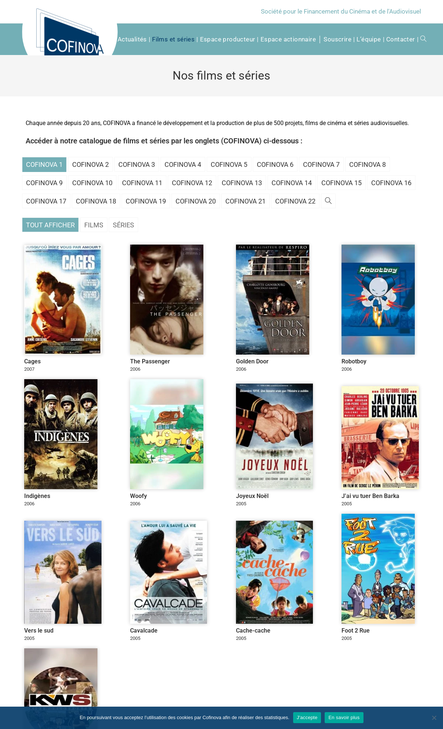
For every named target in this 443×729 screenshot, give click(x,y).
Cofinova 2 (90, 164)
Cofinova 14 (292, 183)
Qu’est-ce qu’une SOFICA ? (257, 702)
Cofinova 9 (44, 183)
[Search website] (421, 39)
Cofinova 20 (196, 201)
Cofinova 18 (96, 201)
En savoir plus (343, 717)
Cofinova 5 (229, 164)
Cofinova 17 (46, 201)
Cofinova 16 (391, 183)
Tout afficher (50, 225)
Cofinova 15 (341, 183)
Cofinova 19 (146, 201)
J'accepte (307, 717)
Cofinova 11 (142, 183)
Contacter (302, 702)
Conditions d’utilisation (393, 702)
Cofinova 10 (92, 183)
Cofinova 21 (245, 201)
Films (93, 225)
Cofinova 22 (295, 201)
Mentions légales (340, 702)
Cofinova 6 (275, 164)
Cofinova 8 (367, 164)
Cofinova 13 (242, 183)
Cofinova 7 (321, 164)
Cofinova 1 (44, 164)
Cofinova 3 (136, 164)
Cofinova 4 (183, 164)
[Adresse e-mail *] (271, 639)
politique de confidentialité (143, 650)
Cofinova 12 (192, 183)
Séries (123, 225)
